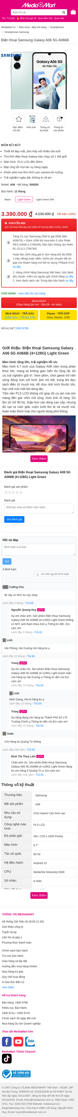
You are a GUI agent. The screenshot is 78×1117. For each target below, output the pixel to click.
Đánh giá (9, 500)
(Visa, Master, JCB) (58, 315)
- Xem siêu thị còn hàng (31, 293)
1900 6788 (22, 328)
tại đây (17, 266)
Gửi (7, 561)
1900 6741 (8, 1013)
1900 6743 (23, 1013)
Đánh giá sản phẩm (16, 486)
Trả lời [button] (29, 603)
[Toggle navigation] (5, 12)
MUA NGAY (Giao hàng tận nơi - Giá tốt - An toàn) (39, 302)
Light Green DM (45, 199)
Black (8, 199)
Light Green (24, 199)
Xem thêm (8, 987)
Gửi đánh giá (14, 519)
